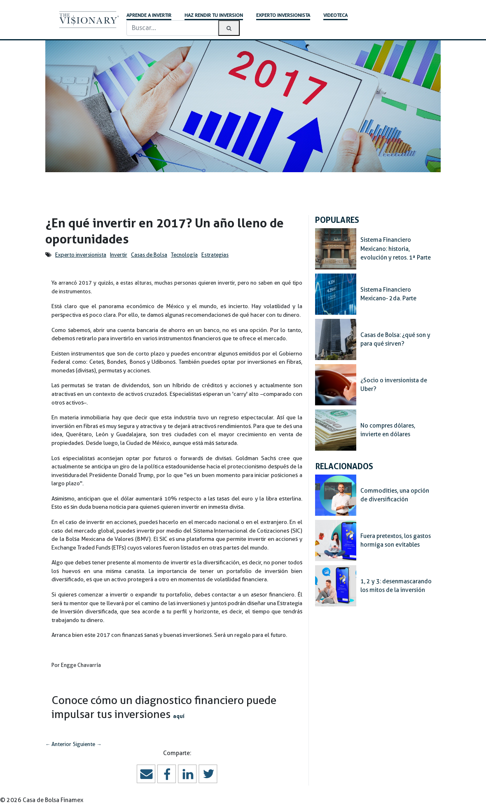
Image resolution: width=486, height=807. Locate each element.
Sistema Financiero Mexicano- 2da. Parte (388, 294)
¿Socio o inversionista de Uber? (393, 385)
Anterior (58, 744)
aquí (179, 716)
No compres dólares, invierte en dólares (387, 430)
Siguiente (87, 744)
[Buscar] (172, 28)
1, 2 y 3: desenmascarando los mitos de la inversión (396, 586)
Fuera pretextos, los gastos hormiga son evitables (395, 540)
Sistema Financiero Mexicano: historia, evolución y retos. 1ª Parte (395, 248)
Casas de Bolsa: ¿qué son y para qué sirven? (395, 339)
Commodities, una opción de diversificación (394, 495)
